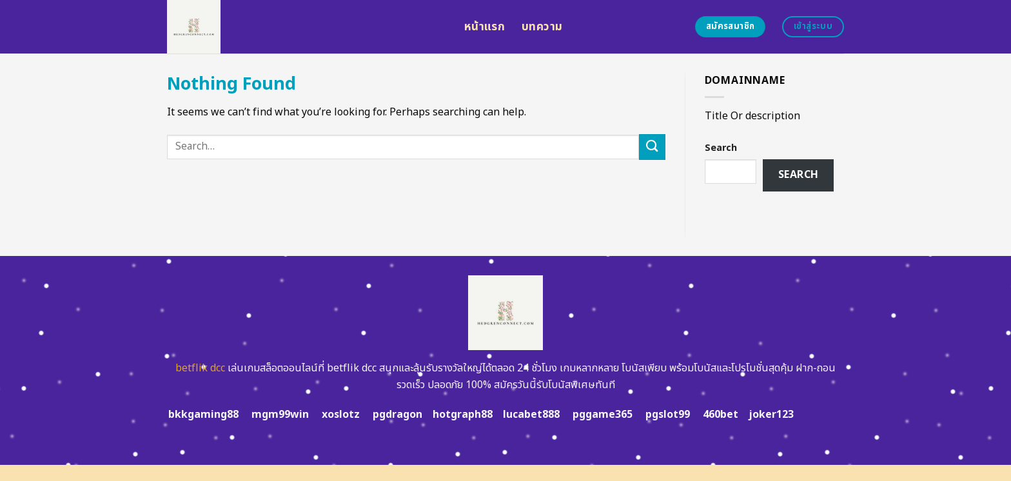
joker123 (771, 414)
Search (721, 148)
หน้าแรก (484, 26)
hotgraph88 (463, 414)
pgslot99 (667, 414)
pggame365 (603, 414)
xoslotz (341, 414)
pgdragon (397, 414)
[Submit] (652, 146)
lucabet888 (531, 414)
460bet (720, 414)
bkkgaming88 (203, 414)
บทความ (542, 26)
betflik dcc (200, 368)
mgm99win (280, 414)
